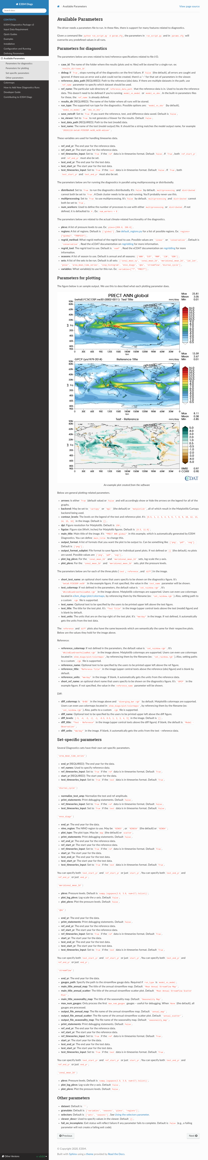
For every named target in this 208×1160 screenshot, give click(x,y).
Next (193, 1136)
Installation (9, 44)
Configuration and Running (17, 49)
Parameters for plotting (17, 68)
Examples (8, 39)
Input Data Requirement (16, 29)
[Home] (58, 6)
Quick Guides (10, 34)
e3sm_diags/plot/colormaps (88, 596)
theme (89, 1154)
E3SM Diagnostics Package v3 (19, 25)
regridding (127, 244)
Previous (65, 1136)
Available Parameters (13, 58)
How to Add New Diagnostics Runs (21, 87)
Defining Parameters (14, 53)
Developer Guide (12, 92)
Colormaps (9, 82)
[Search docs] (24, 10)
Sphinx (73, 1154)
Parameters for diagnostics (19, 63)
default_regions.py (131, 231)
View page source (189, 6)
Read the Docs (116, 1154)
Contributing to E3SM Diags (18, 97)
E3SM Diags (25, 4)
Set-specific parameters (17, 73)
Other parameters (14, 78)
